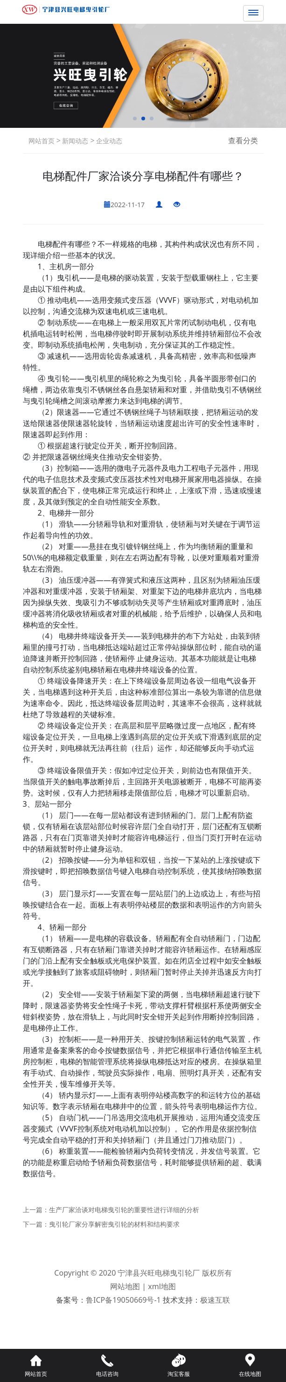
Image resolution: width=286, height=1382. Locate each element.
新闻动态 (75, 140)
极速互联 (215, 1300)
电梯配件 (53, 244)
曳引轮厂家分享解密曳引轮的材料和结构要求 (114, 1224)
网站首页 (41, 140)
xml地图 (162, 1286)
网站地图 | (129, 1286)
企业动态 (109, 140)
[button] (135, 118)
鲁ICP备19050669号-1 (123, 1300)
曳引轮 (58, 378)
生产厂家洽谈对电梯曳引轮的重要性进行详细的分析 (124, 1209)
